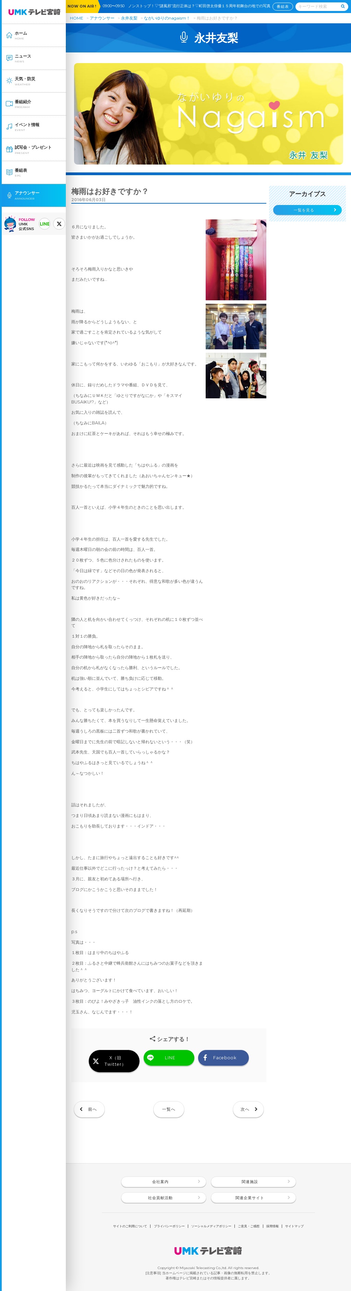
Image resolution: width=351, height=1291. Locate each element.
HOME (76, 18)
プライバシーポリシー (169, 1226)
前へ (92, 1109)
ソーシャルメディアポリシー (211, 1226)
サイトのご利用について (130, 1226)
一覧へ (169, 1109)
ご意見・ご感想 (248, 1226)
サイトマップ (294, 1226)
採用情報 (272, 1226)
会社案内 (160, 1182)
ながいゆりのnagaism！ (167, 18)
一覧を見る (304, 210)
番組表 (283, 6)
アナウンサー (102, 18)
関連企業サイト (249, 1198)
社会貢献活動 (160, 1198)
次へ (245, 1109)
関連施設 (250, 1182)
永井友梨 (129, 18)
